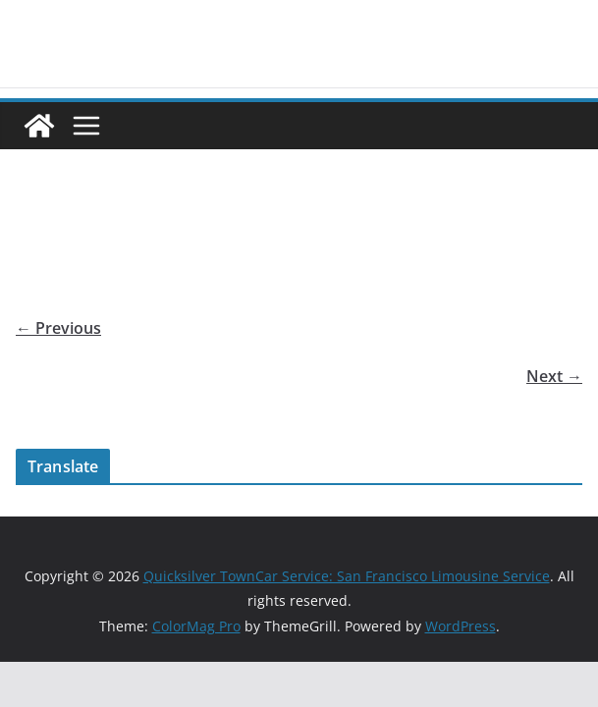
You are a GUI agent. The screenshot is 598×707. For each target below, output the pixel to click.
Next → (554, 376)
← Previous (58, 328)
